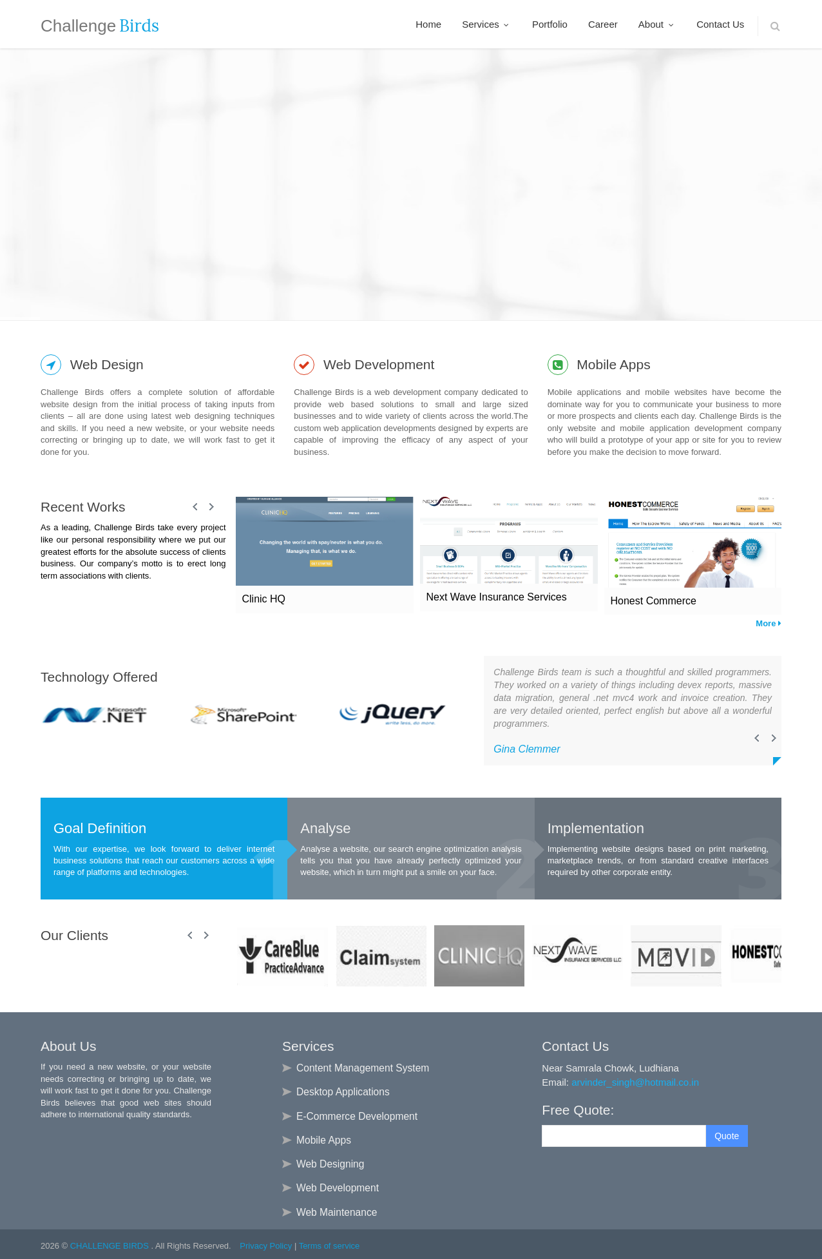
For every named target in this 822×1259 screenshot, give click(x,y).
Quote (726, 1136)
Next (211, 507)
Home (428, 24)
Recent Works (83, 506)
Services (486, 24)
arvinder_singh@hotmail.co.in (635, 1082)
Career (603, 24)
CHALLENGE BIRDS (110, 1246)
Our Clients (74, 935)
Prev (196, 507)
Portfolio (550, 24)
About (657, 24)
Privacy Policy (266, 1246)
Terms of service (329, 1246)
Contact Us (720, 24)
